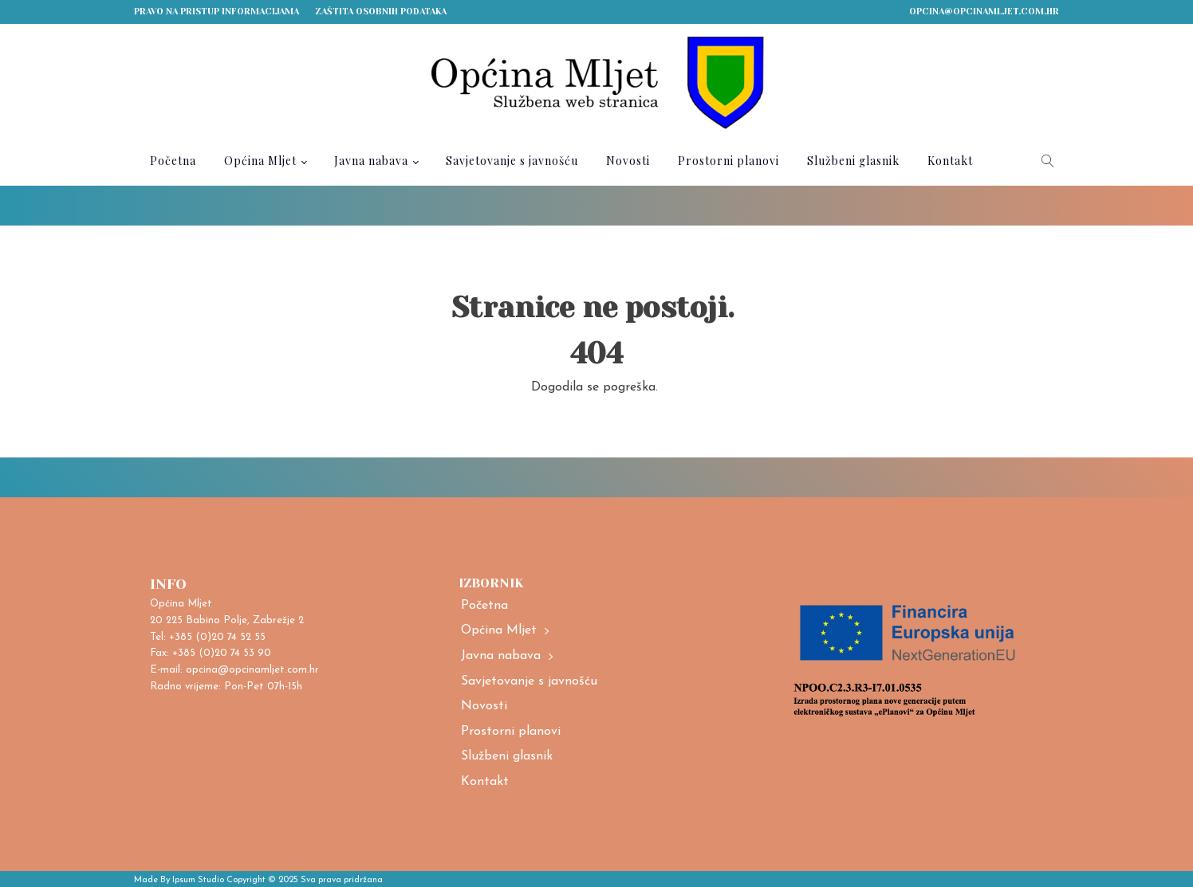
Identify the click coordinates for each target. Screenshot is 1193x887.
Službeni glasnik (853, 160)
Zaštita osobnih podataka (381, 11)
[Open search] (1048, 161)
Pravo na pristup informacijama (216, 11)
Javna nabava (371, 160)
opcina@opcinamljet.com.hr (984, 11)
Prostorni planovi (728, 160)
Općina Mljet (260, 160)
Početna (173, 160)
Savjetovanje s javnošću (512, 160)
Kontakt (950, 160)
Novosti (628, 160)
